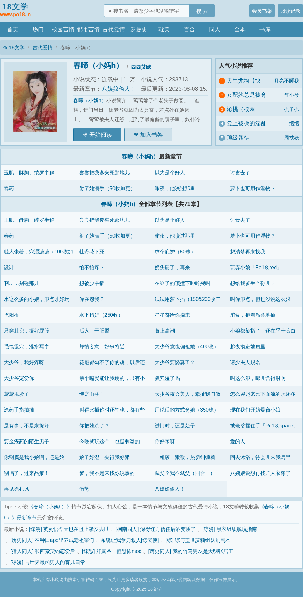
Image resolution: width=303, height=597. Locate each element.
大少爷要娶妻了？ (175, 362)
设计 (9, 267)
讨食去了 (240, 172)
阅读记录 (290, 11)
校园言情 (63, 29)
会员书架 (262, 11)
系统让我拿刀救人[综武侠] (130, 540)
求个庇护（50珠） (175, 251)
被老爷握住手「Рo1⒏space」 (264, 425)
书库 (265, 29)
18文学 (15, 10)
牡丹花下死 (91, 251)
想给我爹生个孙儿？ (253, 283)
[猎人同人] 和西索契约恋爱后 (42, 551)
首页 (12, 29)
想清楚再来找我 (247, 251)
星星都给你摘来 (172, 315)
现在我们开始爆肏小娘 (255, 410)
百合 (189, 29)
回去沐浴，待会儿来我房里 (260, 457)
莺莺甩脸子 (16, 394)
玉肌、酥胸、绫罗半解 (29, 172)
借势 (84, 489)
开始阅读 (100, 135)
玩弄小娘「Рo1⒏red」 (256, 267)
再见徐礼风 (16, 489)
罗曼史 (138, 29)
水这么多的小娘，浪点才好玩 (36, 299)
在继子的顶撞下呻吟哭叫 (182, 283)
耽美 (164, 29)
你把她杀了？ (94, 425)
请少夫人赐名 (245, 362)
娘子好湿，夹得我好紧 (104, 457)
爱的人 (237, 441)
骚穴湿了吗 (167, 378)
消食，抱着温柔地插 (253, 315)
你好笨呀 (165, 441)
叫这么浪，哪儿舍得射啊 (258, 378)
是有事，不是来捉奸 (26, 425)
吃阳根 (11, 315)
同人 (214, 29)
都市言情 (88, 29)
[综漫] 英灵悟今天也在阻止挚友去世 (69, 529)
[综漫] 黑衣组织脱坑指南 (229, 529)
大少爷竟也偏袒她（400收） (187, 346)
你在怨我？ (91, 299)
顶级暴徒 (238, 137)
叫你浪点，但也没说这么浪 (260, 299)
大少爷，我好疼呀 (24, 362)
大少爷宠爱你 (19, 378)
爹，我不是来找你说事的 (107, 473)
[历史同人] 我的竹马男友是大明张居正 (190, 551)
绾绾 (294, 123)
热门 (38, 29)
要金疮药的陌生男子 (26, 441)
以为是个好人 (170, 172)
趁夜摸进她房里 (247, 346)
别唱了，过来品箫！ (26, 473)
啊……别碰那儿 (21, 283)
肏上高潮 (165, 330)
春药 (9, 188)
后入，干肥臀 (94, 330)
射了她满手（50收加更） (107, 188)
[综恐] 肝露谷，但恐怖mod (112, 551)
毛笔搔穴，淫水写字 (26, 346)
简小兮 (291, 95)
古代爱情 (113, 29)
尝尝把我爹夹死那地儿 (104, 172)
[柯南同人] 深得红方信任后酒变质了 (156, 529)
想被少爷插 (91, 283)
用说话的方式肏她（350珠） (187, 410)
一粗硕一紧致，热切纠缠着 (185, 457)
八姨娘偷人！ (119, 89)
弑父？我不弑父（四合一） (185, 473)
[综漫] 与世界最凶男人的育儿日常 (48, 562)
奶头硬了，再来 (172, 267)
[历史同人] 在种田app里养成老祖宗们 (52, 540)
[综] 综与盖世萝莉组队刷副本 (198, 540)
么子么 (291, 109)
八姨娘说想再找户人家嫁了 (260, 473)
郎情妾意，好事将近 (102, 346)
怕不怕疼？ (91, 267)
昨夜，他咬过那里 (175, 188)
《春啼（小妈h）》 (50, 506)
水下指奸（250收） (101, 315)
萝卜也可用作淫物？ (253, 188)
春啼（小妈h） (98, 65)
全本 (240, 29)
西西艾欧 (141, 67)
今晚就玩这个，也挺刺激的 (109, 441)
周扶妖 (291, 137)
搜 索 (202, 11)
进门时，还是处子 (175, 425)
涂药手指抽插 (19, 410)
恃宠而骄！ (91, 394)
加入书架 (151, 135)
